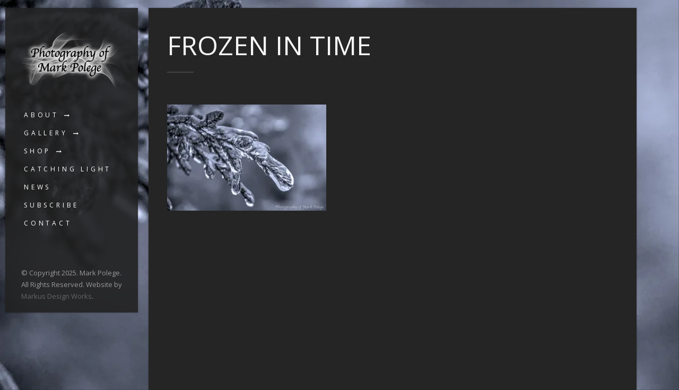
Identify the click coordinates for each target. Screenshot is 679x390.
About (41, 114)
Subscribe (51, 205)
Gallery (46, 132)
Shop (37, 150)
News (37, 187)
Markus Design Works (56, 296)
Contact (48, 223)
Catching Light (67, 169)
